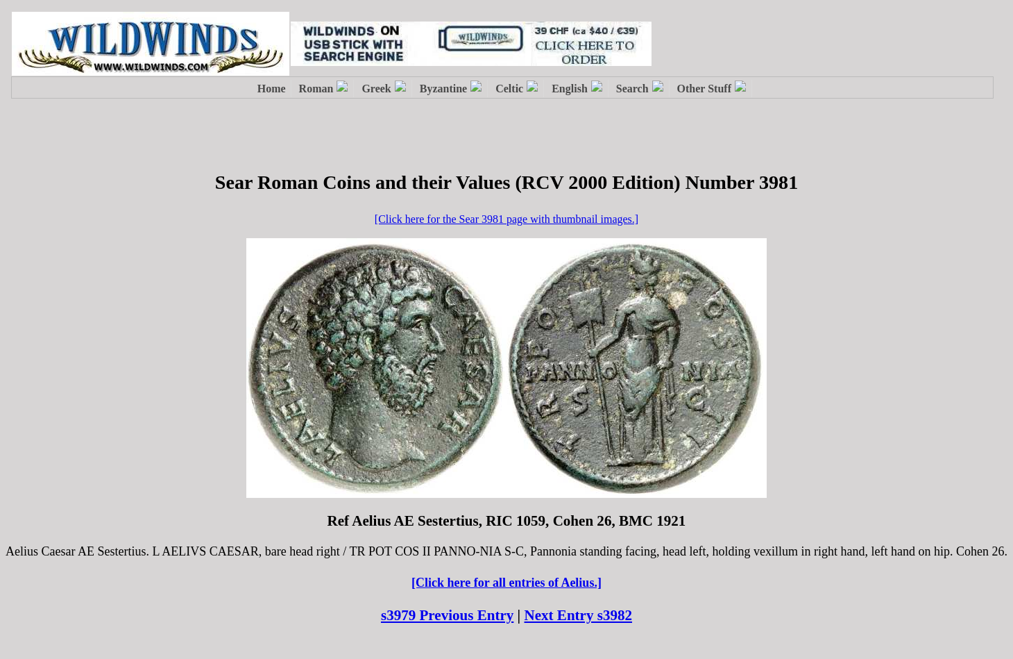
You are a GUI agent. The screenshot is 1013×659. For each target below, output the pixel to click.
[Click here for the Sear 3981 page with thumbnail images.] (506, 219)
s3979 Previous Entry (447, 615)
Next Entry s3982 (579, 615)
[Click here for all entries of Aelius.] (506, 583)
